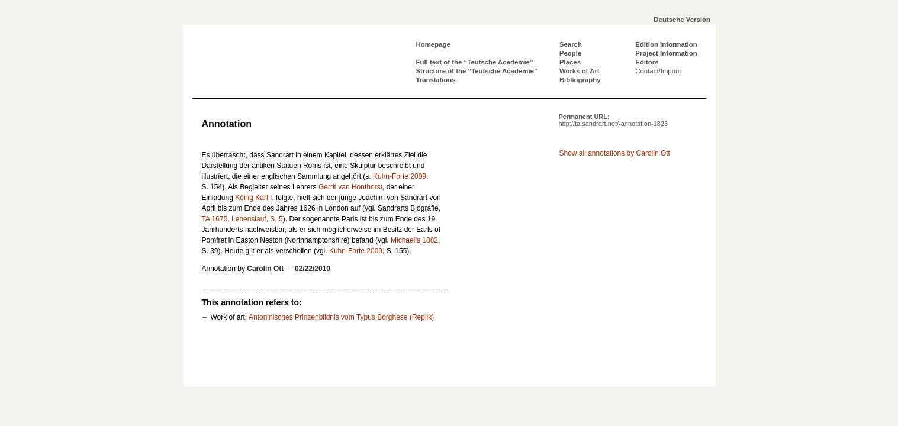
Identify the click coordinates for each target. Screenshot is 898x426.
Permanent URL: (613, 120)
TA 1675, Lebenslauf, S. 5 (242, 219)
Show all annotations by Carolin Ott (614, 153)
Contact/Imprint (658, 71)
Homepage (433, 44)
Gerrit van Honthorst (350, 187)
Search (570, 44)
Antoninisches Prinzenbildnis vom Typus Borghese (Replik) (341, 317)
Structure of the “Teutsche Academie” (476, 71)
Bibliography (580, 79)
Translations (436, 79)
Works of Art (579, 71)
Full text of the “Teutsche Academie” (474, 62)
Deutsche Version (682, 19)
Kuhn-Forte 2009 (399, 176)
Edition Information (666, 44)
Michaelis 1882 (414, 240)
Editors (646, 62)
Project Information (666, 53)
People (570, 53)
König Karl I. (254, 197)
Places (570, 62)
